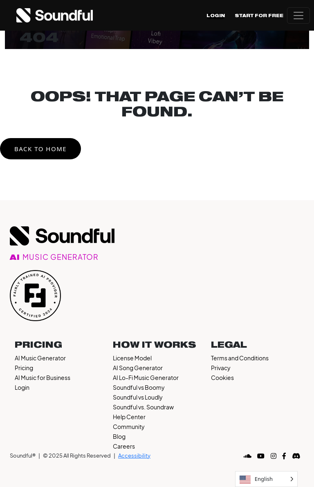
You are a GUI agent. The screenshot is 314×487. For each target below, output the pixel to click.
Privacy (221, 367)
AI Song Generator (138, 367)
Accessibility (134, 455)
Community (129, 426)
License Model (132, 358)
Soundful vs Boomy (139, 387)
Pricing (24, 367)
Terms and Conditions (240, 358)
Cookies (222, 377)
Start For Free (259, 16)
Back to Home (40, 149)
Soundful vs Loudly (138, 397)
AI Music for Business (42, 377)
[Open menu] (298, 15)
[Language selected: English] (266, 479)
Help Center (129, 416)
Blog (119, 436)
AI (54, 257)
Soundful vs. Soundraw (143, 407)
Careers (124, 446)
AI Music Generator (40, 358)
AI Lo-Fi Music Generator (146, 377)
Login (215, 16)
